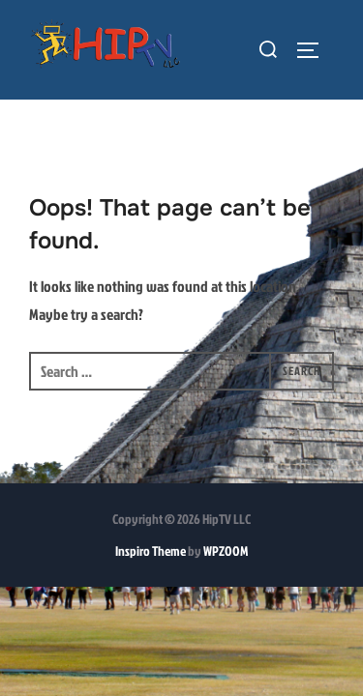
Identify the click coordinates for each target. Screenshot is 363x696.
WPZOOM (225, 551)
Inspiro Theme (150, 551)
